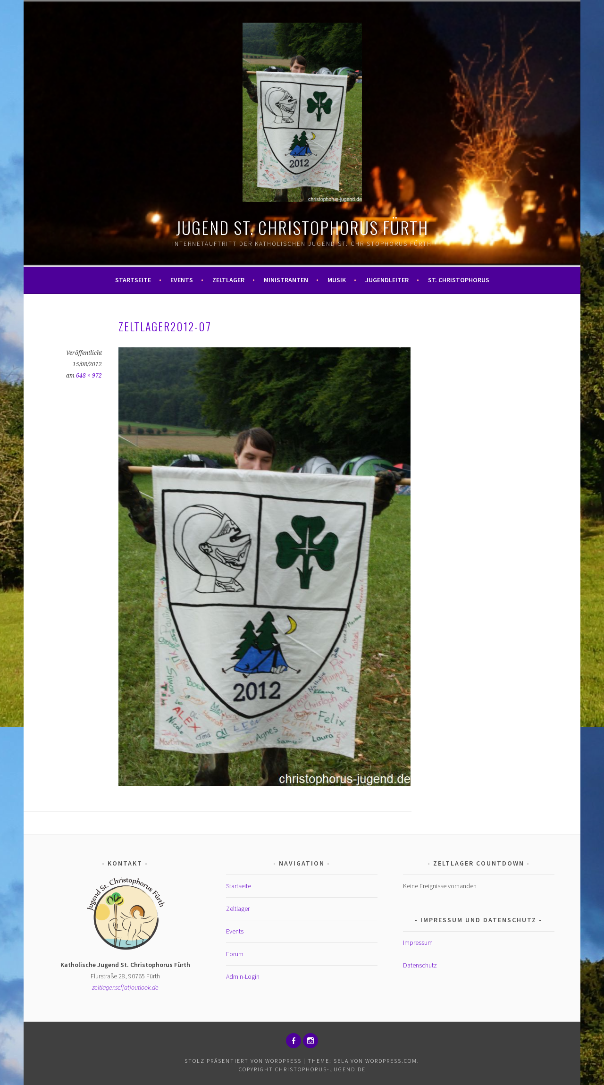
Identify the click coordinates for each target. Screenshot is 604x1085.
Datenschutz (420, 965)
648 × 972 (89, 375)
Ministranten (286, 280)
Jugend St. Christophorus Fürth (302, 227)
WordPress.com (391, 1060)
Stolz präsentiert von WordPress (243, 1060)
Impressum (418, 942)
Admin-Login (243, 976)
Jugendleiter (387, 280)
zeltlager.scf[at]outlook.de (125, 987)
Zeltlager (228, 280)
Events (181, 280)
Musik (336, 280)
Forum (234, 954)
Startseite (133, 280)
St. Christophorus (458, 280)
